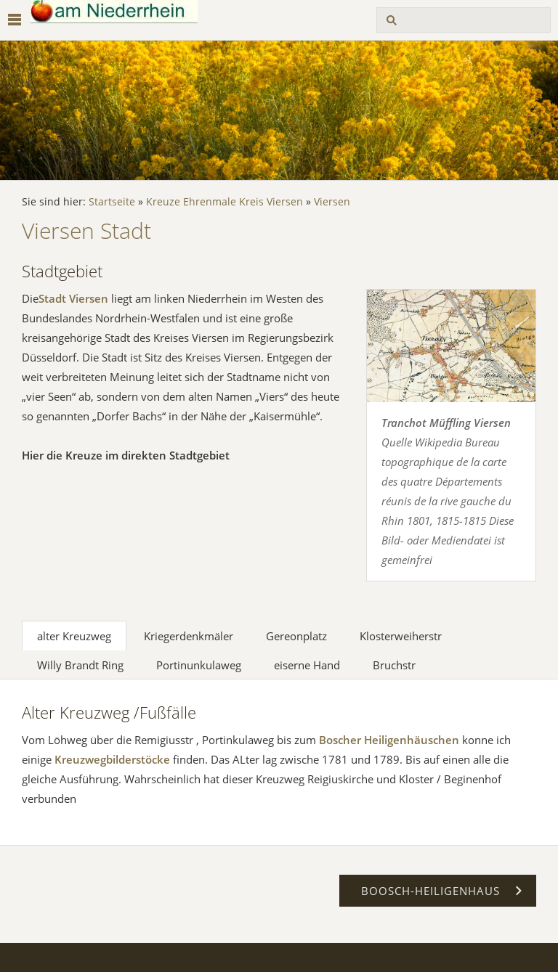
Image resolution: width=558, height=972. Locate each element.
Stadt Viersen (73, 298)
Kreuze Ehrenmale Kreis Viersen (224, 201)
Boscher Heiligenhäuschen (389, 739)
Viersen (332, 201)
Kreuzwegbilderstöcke (112, 759)
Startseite (112, 201)
